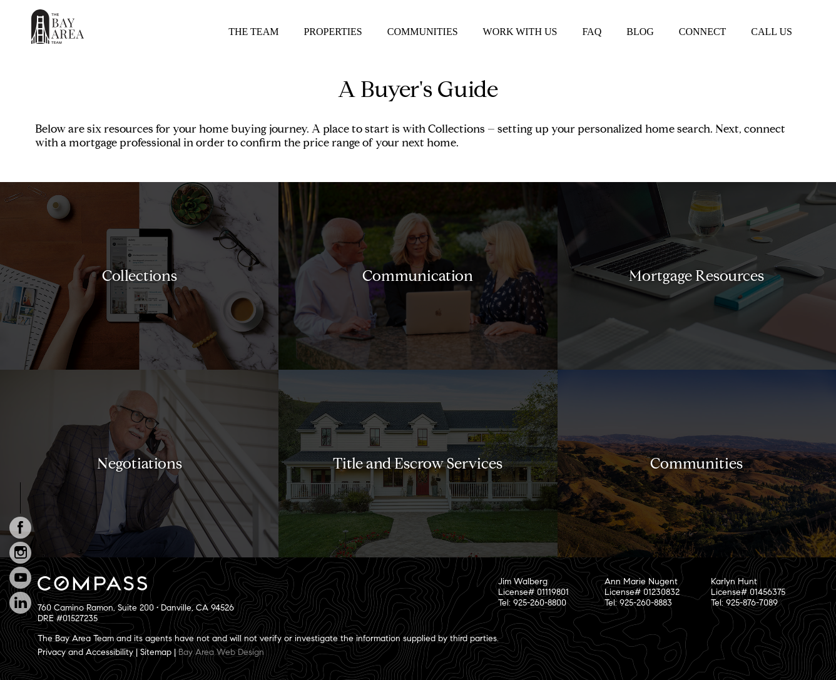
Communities (422, 31)
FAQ (591, 31)
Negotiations (139, 463)
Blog (640, 31)
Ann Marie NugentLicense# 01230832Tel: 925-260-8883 (642, 592)
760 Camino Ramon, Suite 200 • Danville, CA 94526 (136, 607)
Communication (417, 275)
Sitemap (155, 652)
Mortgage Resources (696, 275)
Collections (139, 275)
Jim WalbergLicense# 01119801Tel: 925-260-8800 (533, 592)
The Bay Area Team (57, 26)
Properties (332, 31)
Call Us (771, 31)
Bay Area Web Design (221, 652)
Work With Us (520, 31)
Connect (702, 31)
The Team (253, 31)
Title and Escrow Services (417, 463)
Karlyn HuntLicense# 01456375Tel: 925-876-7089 (748, 592)
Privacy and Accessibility (85, 652)
